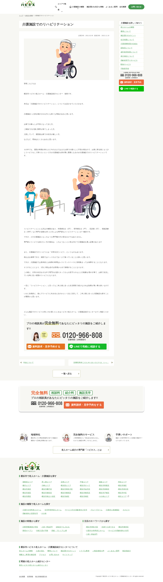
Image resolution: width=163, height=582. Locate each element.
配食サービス (126, 64)
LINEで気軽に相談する (87, 346)
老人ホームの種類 (127, 27)
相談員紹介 (126, 551)
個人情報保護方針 (41, 576)
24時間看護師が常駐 (30, 527)
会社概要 (122, 7)
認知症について (126, 48)
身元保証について (127, 56)
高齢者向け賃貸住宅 (30, 513)
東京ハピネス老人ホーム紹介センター (33, 565)
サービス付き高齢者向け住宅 (76, 510)
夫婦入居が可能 (42, 530)
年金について (28, 362)
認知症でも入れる (63, 527)
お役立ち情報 (29, 15)
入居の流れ (40, 551)
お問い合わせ (136, 7)
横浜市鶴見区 (124, 527)
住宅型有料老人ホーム (53, 510)
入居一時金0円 (47, 527)
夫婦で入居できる (108, 527)
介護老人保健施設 (112, 510)
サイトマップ (67, 554)
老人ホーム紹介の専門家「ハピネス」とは (81, 450)
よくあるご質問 (111, 7)
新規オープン (28, 530)
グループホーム (96, 510)
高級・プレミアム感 (59, 530)
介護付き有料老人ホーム (32, 510)
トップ (21, 15)
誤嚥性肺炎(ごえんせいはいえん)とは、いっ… (91, 362)
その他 (43, 513)
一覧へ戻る (66, 374)
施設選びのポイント (128, 35)
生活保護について (127, 40)
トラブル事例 (84, 551)
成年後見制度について (129, 52)
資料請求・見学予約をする (86, 404)
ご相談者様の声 (98, 551)
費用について (126, 31)
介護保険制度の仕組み (129, 44)
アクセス (42, 554)
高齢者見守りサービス (129, 60)
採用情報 (30, 576)
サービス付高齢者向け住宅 (118, 530)
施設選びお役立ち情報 (95, 7)
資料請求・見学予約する (46, 346)
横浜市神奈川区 (92, 527)
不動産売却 (125, 68)
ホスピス (126, 510)
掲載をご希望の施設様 (27, 554)
